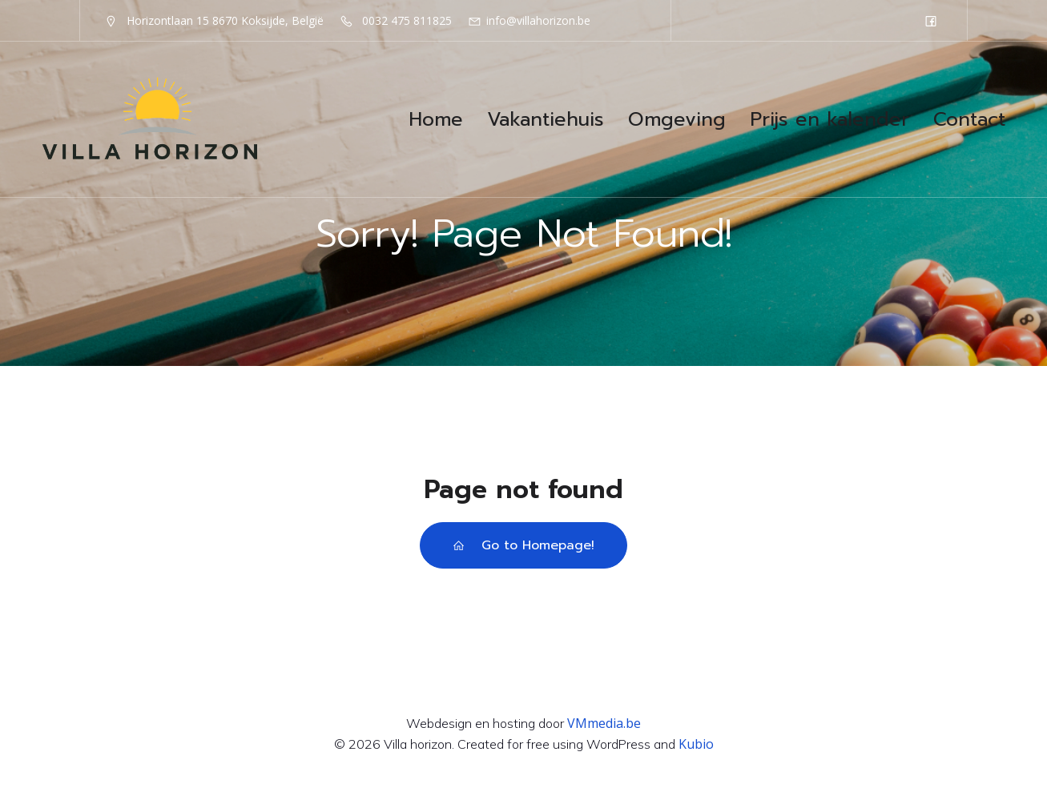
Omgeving (677, 119)
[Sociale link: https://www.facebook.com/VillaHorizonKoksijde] (931, 21)
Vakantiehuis (545, 119)
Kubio (696, 744)
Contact (969, 119)
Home (436, 119)
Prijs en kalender (829, 119)
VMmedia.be (604, 723)
